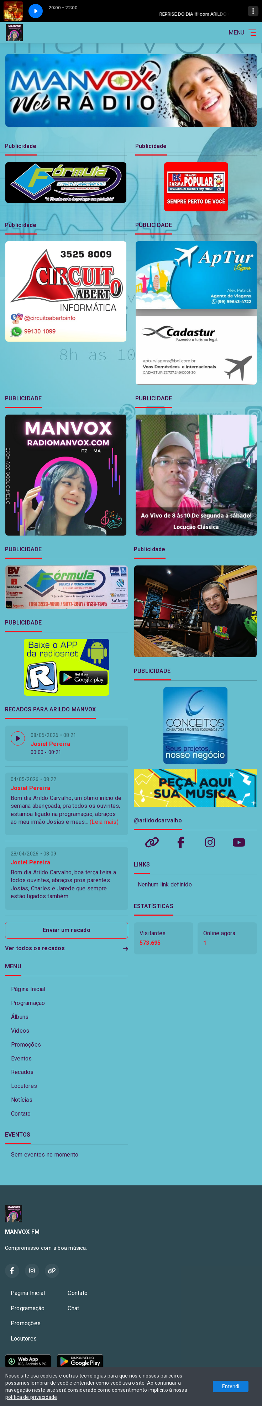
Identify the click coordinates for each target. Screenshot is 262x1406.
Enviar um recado (66, 930)
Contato (21, 1113)
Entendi (230, 1386)
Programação (28, 1003)
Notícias (21, 1099)
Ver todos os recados (66, 948)
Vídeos (20, 1030)
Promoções (26, 1044)
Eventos (21, 1058)
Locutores (24, 1086)
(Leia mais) (104, 821)
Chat (73, 1308)
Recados (22, 1072)
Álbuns (19, 1016)
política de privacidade (31, 1397)
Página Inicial (28, 989)
